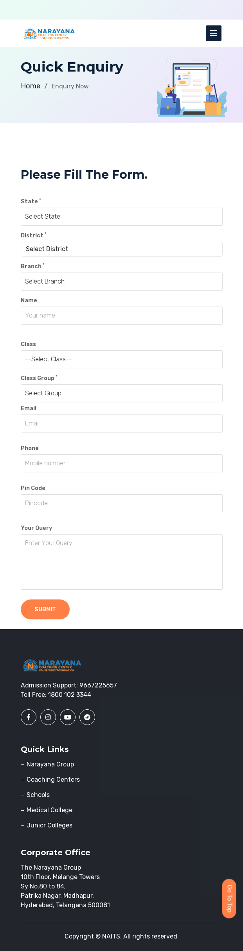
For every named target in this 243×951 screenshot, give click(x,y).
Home (30, 86)
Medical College (49, 810)
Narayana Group (50, 764)
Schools (38, 794)
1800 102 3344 (69, 694)
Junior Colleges (49, 825)
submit (45, 609)
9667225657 (98, 685)
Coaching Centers (53, 779)
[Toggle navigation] (213, 33)
